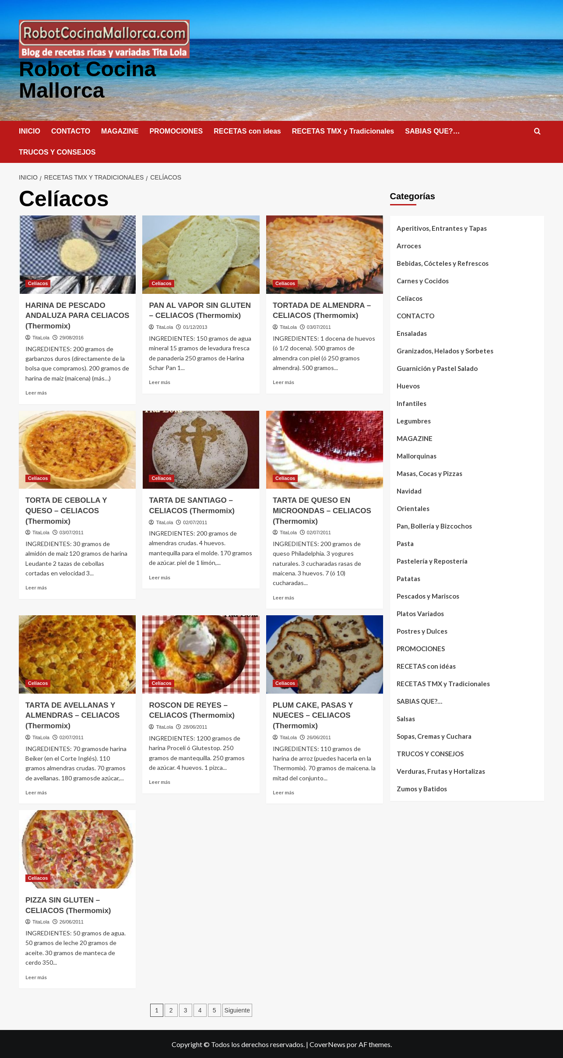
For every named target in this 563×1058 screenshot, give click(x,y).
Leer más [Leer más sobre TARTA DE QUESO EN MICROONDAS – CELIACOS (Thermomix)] (283, 596)
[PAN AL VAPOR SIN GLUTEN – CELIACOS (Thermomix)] (200, 254)
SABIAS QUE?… (432, 130)
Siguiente (237, 1009)
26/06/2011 (319, 736)
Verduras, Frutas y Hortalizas (441, 770)
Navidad (409, 490)
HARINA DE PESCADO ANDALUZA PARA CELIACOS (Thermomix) (77, 315)
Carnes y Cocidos (423, 280)
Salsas (406, 718)
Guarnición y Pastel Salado (437, 367)
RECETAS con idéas (426, 665)
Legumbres (414, 420)
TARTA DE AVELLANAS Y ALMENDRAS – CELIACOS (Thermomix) (72, 715)
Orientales (413, 507)
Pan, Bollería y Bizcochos (434, 525)
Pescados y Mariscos (428, 595)
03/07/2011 (319, 326)
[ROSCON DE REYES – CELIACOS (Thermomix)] (200, 653)
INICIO (29, 130)
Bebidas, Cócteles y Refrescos (443, 262)
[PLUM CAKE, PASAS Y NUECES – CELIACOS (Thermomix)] (324, 653)
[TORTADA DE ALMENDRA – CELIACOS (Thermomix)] (324, 254)
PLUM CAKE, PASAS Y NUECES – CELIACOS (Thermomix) (313, 715)
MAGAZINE (119, 130)
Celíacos (409, 297)
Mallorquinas (416, 455)
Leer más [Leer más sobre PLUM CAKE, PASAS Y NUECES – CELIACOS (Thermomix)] (283, 791)
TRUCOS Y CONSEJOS (57, 151)
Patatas (408, 578)
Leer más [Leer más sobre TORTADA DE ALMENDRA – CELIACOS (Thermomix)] (283, 381)
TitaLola (40, 336)
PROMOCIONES (176, 130)
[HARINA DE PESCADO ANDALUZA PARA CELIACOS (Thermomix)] (77, 254)
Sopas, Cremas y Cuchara (434, 735)
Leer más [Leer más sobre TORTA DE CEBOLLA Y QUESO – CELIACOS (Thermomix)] (36, 586)
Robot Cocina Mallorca (87, 79)
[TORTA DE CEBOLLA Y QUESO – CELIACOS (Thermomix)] (77, 449)
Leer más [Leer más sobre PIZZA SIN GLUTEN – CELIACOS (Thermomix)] (36, 976)
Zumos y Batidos (422, 788)
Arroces (409, 245)
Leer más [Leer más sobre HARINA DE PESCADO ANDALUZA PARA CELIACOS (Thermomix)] (36, 391)
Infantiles (411, 402)
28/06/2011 (195, 726)
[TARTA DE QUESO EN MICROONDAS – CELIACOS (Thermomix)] (324, 449)
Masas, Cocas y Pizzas (429, 472)
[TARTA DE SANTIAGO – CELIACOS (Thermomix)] (200, 449)
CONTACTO (70, 130)
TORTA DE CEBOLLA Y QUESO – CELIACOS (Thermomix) (66, 510)
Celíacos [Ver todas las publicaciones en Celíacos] (38, 282)
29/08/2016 (72, 336)
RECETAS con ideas (247, 130)
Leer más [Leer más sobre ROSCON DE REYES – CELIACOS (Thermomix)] (159, 781)
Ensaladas (412, 332)
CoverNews (327, 1043)
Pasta (405, 543)
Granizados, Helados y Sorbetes (445, 350)
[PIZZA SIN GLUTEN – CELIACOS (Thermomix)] (77, 848)
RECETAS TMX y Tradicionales (343, 130)
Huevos (408, 385)
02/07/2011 (195, 521)
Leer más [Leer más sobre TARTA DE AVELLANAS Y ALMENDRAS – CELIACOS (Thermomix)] (36, 791)
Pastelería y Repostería (432, 560)
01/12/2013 (195, 326)
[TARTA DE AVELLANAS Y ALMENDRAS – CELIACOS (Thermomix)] (77, 653)
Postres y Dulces (422, 630)
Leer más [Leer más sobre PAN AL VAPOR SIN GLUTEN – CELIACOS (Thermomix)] (159, 381)
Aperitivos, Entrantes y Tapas (442, 227)
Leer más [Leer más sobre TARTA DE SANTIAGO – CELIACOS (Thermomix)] (159, 576)
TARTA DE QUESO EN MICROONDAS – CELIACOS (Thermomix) (322, 510)
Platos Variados (420, 613)
